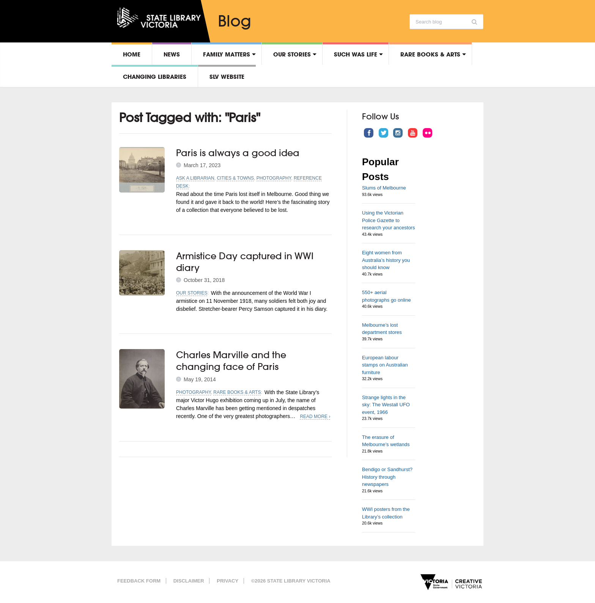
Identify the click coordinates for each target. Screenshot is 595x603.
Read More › (315, 416)
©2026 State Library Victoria (291, 581)
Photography (274, 178)
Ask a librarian (195, 178)
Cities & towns (235, 178)
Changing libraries (154, 76)
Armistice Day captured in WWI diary (244, 262)
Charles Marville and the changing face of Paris (231, 361)
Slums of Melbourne (384, 188)
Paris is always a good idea (237, 153)
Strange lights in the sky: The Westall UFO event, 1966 (386, 405)
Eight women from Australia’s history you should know (386, 260)
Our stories (292, 54)
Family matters (226, 54)
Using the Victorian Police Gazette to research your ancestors (388, 220)
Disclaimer (188, 581)
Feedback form (139, 581)
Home (131, 54)
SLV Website (226, 76)
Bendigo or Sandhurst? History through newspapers (387, 477)
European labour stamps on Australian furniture (385, 365)
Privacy (227, 581)
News (172, 54)
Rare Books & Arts (430, 54)
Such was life (355, 54)
